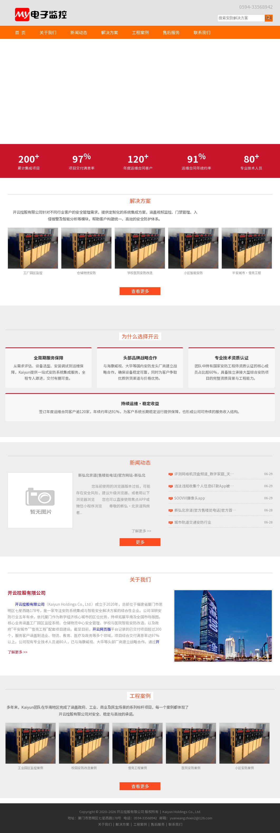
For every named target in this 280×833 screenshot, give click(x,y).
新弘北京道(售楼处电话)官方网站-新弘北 (111, 475)
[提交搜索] (269, 18)
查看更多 (140, 291)
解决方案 (109, 32)
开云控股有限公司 (30, 604)
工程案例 (140, 32)
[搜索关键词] (241, 18)
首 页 (20, 32)
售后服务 (171, 32)
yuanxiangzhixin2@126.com (191, 817)
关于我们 (48, 32)
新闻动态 (78, 32)
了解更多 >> (141, 530)
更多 (140, 542)
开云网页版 (101, 629)
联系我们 (202, 32)
